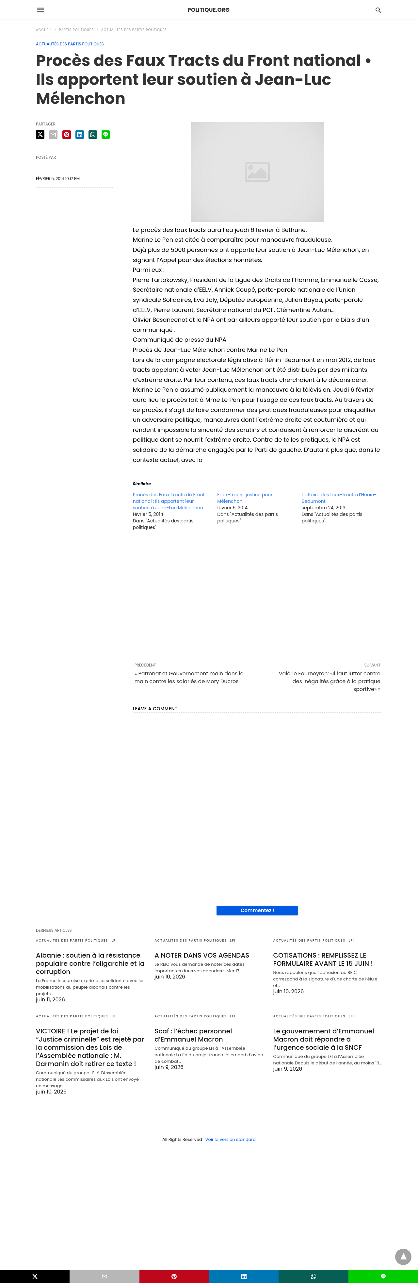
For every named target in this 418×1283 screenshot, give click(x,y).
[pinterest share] (66, 134)
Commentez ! (257, 910)
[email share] (53, 134)
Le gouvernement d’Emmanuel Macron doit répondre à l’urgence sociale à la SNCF (323, 1039)
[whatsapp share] (92, 134)
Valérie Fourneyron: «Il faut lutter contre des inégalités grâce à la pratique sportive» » (329, 681)
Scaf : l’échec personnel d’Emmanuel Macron (193, 1035)
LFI (114, 940)
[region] (257, 594)
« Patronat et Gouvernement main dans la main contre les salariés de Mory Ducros (189, 677)
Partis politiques (76, 29)
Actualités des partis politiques (134, 29)
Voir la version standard (230, 1139)
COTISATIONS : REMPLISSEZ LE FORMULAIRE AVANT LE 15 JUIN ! (323, 959)
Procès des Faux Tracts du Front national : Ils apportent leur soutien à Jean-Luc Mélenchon (169, 501)
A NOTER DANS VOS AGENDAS (201, 955)
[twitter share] (40, 134)
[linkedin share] (79, 134)
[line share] (106, 134)
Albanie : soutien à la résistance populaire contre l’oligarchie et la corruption (90, 963)
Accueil (44, 29)
